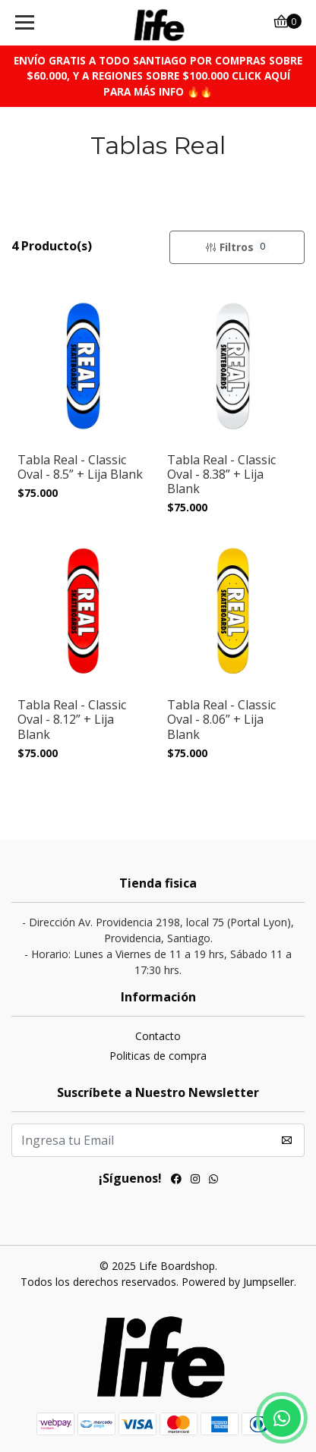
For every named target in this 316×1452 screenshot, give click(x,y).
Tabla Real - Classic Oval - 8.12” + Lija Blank (71, 720)
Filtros (237, 247)
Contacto (158, 1036)
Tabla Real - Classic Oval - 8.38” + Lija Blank (221, 475)
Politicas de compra (158, 1055)
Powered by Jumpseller (238, 1281)
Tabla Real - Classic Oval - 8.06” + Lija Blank (221, 720)
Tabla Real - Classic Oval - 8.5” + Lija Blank (80, 467)
